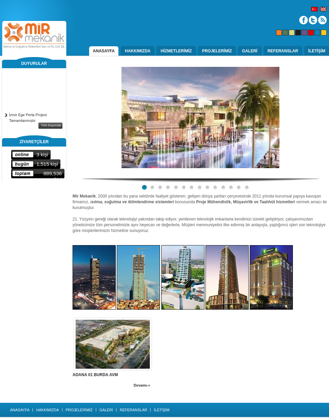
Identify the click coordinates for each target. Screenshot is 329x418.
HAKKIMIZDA (137, 51)
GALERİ (249, 51)
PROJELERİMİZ (217, 51)
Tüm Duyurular (51, 125)
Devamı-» (142, 385)
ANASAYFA (104, 51)
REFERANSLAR (283, 51)
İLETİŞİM (316, 51)
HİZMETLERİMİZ (176, 51)
